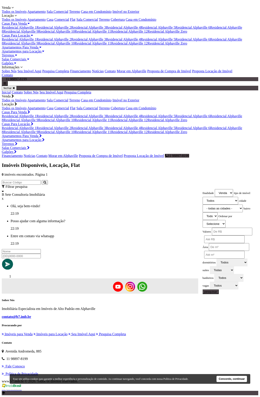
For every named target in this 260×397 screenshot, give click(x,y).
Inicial (6, 92)
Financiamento (80, 71)
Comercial (61, 19)
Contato (110, 71)
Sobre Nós (9, 71)
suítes (206, 270)
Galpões (9, 63)
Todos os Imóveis (14, 11)
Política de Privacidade (175, 378)
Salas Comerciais (15, 59)
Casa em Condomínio (96, 11)
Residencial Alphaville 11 (93, 31)
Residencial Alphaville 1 (19, 27)
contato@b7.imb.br (16, 317)
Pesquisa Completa (55, 71)
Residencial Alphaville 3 (88, 27)
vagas (206, 285)
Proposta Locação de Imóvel (212, 71)
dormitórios (209, 262)
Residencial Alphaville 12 (129, 31)
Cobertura (118, 19)
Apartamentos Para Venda (21, 47)
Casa (50, 19)
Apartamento (36, 11)
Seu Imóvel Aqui (29, 71)
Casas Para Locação (17, 35)
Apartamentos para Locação (23, 51)
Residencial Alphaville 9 (21, 31)
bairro (247, 208)
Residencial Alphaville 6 (192, 27)
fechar (9, 88)
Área (205, 247)
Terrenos (9, 55)
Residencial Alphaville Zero (167, 31)
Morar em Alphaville (131, 71)
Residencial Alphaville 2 (53, 27)
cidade (242, 200)
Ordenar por (225, 216)
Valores (207, 231)
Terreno (74, 11)
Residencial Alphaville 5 (158, 27)
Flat (72, 19)
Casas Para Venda (16, 23)
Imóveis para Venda (17, 334)
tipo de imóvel (242, 193)
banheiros (208, 278)
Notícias (98, 71)
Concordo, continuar (232, 378)
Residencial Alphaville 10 (56, 31)
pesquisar (210, 291)
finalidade (208, 193)
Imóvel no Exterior (125, 11)
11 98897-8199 (177, 156)
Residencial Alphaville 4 (123, 27)
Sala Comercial (57, 11)
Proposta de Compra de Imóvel (169, 71)
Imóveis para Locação (51, 334)
